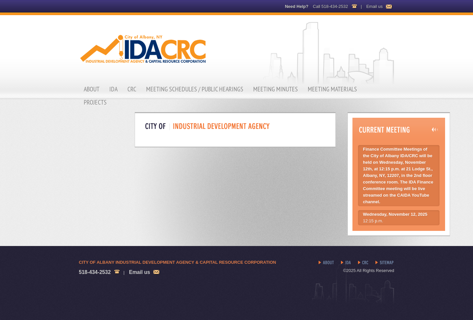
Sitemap (384, 263)
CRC (131, 89)
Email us (374, 6)
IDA (113, 89)
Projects (95, 102)
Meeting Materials (332, 89)
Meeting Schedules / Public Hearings (194, 89)
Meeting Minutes (275, 89)
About (92, 89)
